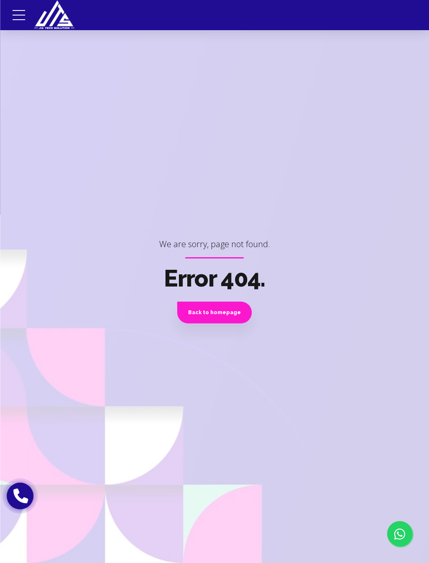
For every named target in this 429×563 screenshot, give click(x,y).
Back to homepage (214, 312)
